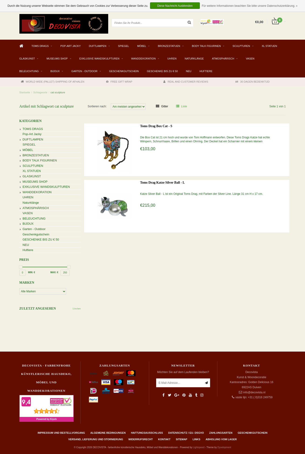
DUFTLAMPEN (97, 46)
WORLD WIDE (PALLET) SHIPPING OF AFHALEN (52, 81)
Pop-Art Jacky (70, 46)
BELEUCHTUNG (29, 71)
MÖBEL (141, 46)
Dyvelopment (224, 447)
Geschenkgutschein (124, 71)
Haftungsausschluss (147, 432)
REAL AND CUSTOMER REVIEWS (185, 81)
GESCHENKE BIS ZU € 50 (162, 71)
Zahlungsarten (220, 432)
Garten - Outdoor (84, 71)
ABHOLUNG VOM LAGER (221, 439)
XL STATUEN (269, 46)
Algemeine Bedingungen (108, 432)
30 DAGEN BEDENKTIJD (252, 81)
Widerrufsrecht (140, 439)
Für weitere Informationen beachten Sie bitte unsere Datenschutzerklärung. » (250, 5)
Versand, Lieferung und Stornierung (95, 439)
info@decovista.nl (254, 392)
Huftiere (206, 71)
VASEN (250, 58)
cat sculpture (57, 92)
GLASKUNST (27, 58)
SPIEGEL (123, 46)
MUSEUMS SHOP (57, 58)
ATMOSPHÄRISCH (223, 58)
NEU (188, 71)
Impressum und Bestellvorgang (61, 432)
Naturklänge (194, 58)
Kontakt (164, 439)
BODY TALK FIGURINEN (206, 46)
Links (196, 439)
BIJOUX (55, 71)
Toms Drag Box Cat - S (156, 126)
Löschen (77, 308)
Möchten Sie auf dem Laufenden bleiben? (183, 372)
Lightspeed (199, 447)
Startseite (24, 92)
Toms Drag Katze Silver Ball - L (162, 182)
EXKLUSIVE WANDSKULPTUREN (99, 58)
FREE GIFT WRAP (119, 81)
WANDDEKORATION (143, 58)
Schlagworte (40, 92)
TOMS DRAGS (40, 46)
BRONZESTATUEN (169, 46)
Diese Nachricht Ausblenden (175, 5)
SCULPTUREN (241, 46)
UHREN (171, 58)
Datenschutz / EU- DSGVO (186, 432)
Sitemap (181, 439)
